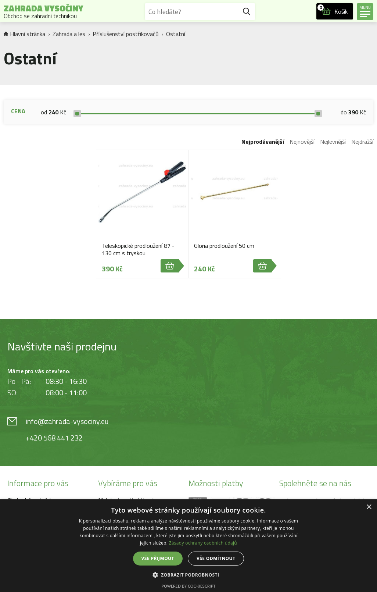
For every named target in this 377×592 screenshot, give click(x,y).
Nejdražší (362, 142)
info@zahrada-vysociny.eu (67, 421)
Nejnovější (302, 142)
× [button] (368, 507)
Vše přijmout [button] (157, 558)
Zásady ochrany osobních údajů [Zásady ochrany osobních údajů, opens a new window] (203, 543)
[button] (188, 574)
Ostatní (175, 33)
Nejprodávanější (262, 142)
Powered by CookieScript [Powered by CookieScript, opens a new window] (189, 586)
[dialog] (188, 545)
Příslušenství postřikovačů (126, 33)
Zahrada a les (69, 33)
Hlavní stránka (24, 33)
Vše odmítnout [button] (216, 558)
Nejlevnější (333, 142)
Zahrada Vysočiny (43, 11)
